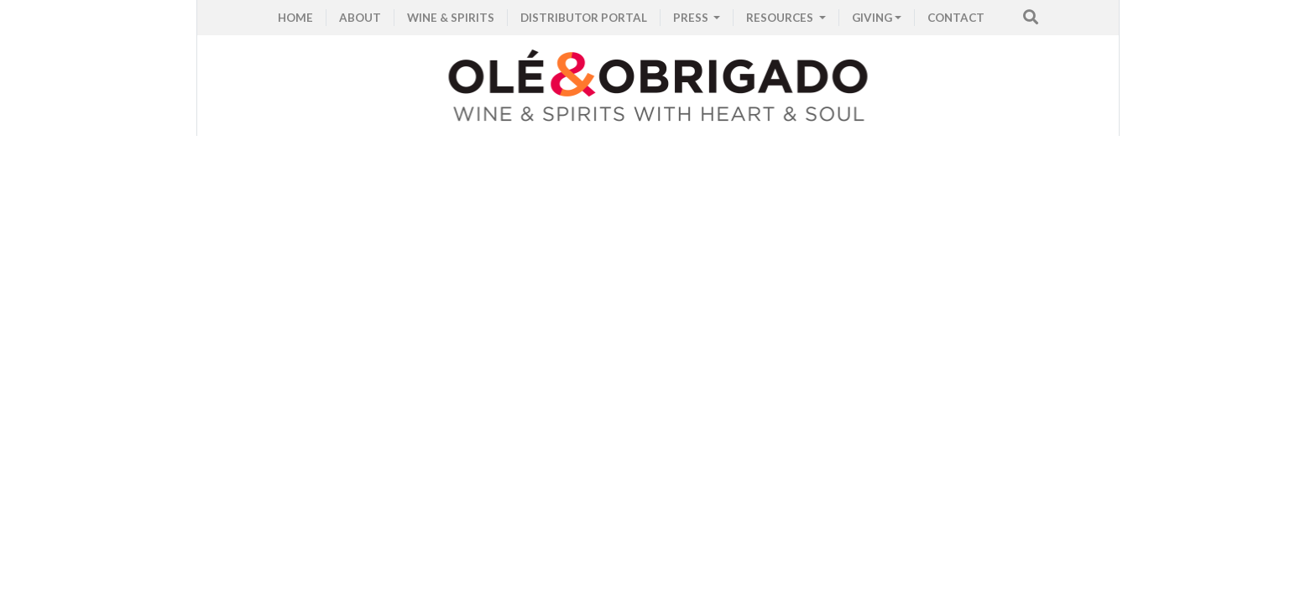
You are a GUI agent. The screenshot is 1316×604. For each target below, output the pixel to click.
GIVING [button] (872, 17)
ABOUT (360, 17)
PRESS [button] (692, 17)
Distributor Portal (583, 17)
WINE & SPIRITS (450, 17)
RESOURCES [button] (781, 17)
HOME (295, 17)
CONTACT (955, 17)
